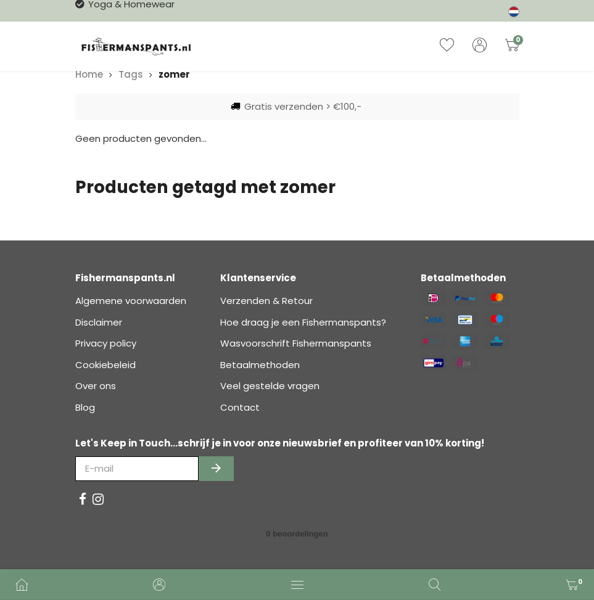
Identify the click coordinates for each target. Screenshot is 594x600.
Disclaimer (98, 322)
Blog (85, 407)
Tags (130, 74)
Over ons (95, 385)
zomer (174, 74)
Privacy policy (105, 343)
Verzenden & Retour (266, 300)
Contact (240, 407)
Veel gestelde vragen (270, 385)
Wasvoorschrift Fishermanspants (295, 343)
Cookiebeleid (105, 364)
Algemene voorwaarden (130, 300)
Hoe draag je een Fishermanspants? (303, 322)
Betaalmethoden (260, 364)
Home (89, 74)
